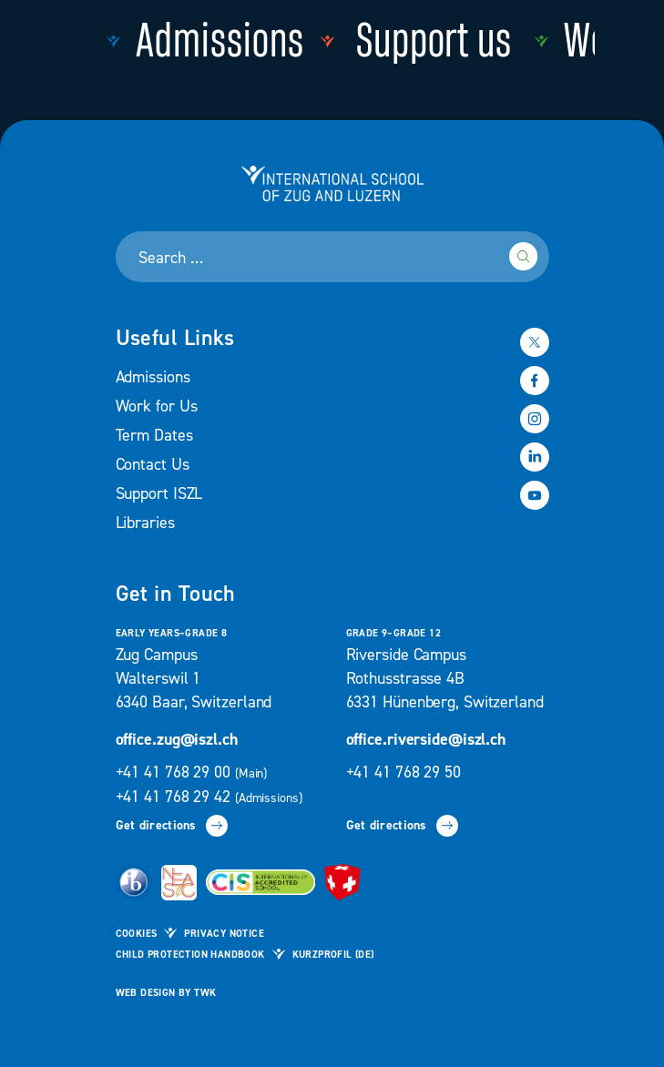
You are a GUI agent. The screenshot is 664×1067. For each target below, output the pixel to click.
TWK (205, 993)
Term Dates (154, 435)
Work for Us (157, 406)
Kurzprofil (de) (333, 955)
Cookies (137, 934)
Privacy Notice (224, 934)
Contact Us (152, 464)
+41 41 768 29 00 (193, 772)
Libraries (145, 523)
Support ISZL (159, 493)
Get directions (172, 826)
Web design (146, 993)
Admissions (153, 377)
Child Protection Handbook (190, 955)
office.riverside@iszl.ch (426, 739)
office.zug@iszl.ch (177, 739)
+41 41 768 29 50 (403, 772)
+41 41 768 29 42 (209, 797)
